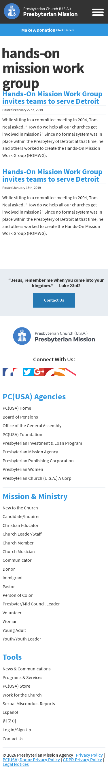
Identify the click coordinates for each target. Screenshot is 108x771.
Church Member (18, 543)
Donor (9, 569)
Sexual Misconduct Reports (29, 703)
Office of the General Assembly (32, 425)
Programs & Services (22, 677)
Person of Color (18, 595)
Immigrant (13, 577)
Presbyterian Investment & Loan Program (42, 443)
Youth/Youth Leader (22, 639)
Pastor (9, 586)
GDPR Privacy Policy (82, 759)
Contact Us (54, 300)
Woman (10, 621)
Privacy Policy (89, 755)
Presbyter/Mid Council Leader (31, 604)
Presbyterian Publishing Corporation (38, 460)
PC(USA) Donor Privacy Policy (31, 759)
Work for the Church (22, 695)
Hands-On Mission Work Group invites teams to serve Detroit (52, 97)
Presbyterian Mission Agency (30, 451)
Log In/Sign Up (17, 729)
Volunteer (12, 612)
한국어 (9, 721)
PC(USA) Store (16, 686)
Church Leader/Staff (22, 534)
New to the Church (20, 508)
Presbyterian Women (23, 469)
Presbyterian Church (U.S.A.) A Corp (37, 478)
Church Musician (19, 551)
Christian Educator (21, 525)
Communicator (17, 560)
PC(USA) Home (17, 408)
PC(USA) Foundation (22, 434)
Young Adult (14, 630)
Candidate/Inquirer (21, 516)
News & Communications (27, 669)
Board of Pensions (20, 417)
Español (10, 712)
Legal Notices (16, 764)
